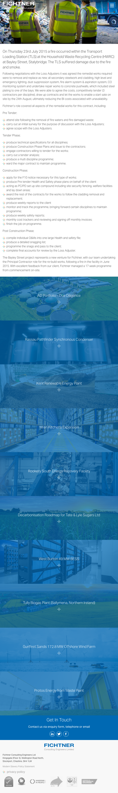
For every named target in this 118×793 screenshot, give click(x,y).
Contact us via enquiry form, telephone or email (59, 727)
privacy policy (16, 772)
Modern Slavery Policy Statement (19, 766)
